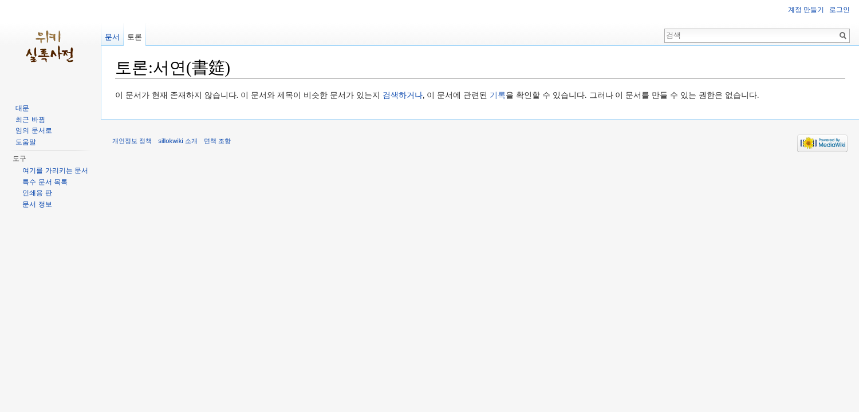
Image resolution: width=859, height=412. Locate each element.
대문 (22, 108)
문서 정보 (37, 204)
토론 (134, 37)
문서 (112, 37)
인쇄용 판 (37, 193)
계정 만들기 (806, 10)
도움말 (25, 142)
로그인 (839, 10)
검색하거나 (403, 95)
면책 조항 (217, 140)
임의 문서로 (33, 130)
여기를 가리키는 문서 (55, 171)
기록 (498, 95)
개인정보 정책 (132, 140)
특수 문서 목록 (45, 182)
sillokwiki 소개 (178, 140)
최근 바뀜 (30, 120)
